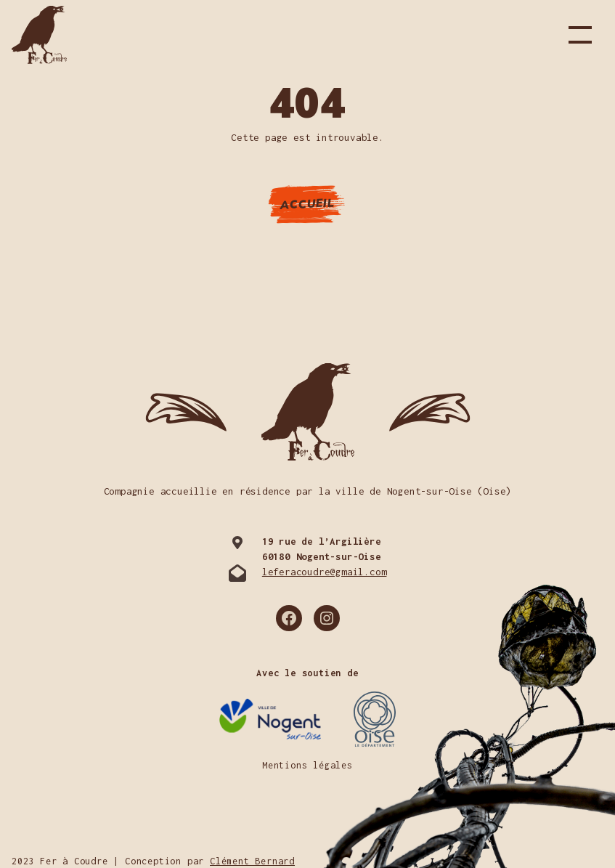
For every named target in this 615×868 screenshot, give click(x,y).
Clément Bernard (252, 861)
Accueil (307, 203)
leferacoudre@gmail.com (324, 571)
